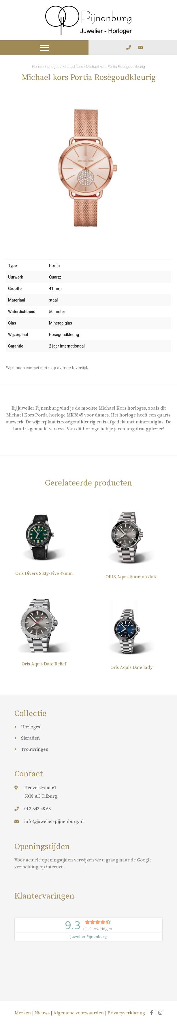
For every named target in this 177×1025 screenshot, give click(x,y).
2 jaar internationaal (67, 346)
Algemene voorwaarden (78, 1013)
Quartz (55, 277)
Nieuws (42, 1013)
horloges (52, 66)
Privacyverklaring (126, 1013)
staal (53, 300)
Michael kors (73, 66)
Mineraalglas (60, 323)
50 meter (57, 311)
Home (37, 66)
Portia (54, 265)
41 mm (55, 288)
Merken (23, 1013)
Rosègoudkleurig (64, 334)
